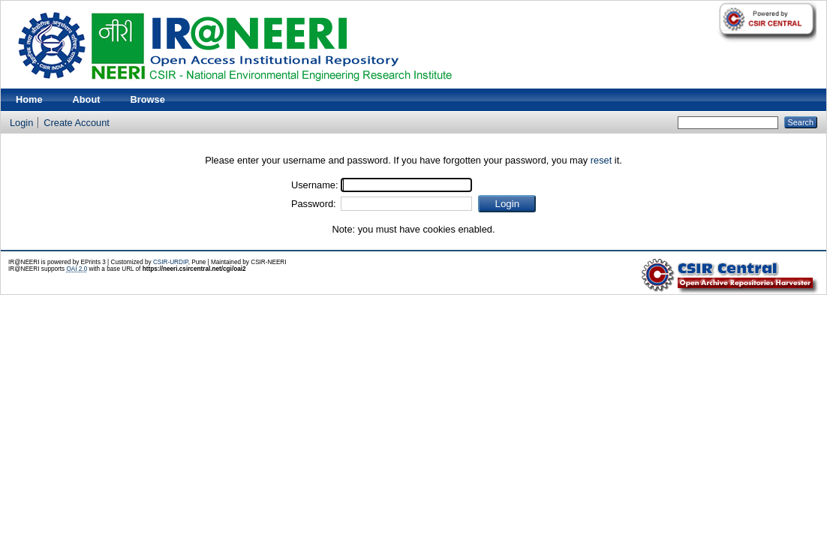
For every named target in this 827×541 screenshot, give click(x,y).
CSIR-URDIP (170, 262)
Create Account (77, 122)
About (87, 99)
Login (21, 122)
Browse (148, 99)
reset (601, 160)
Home (29, 99)
